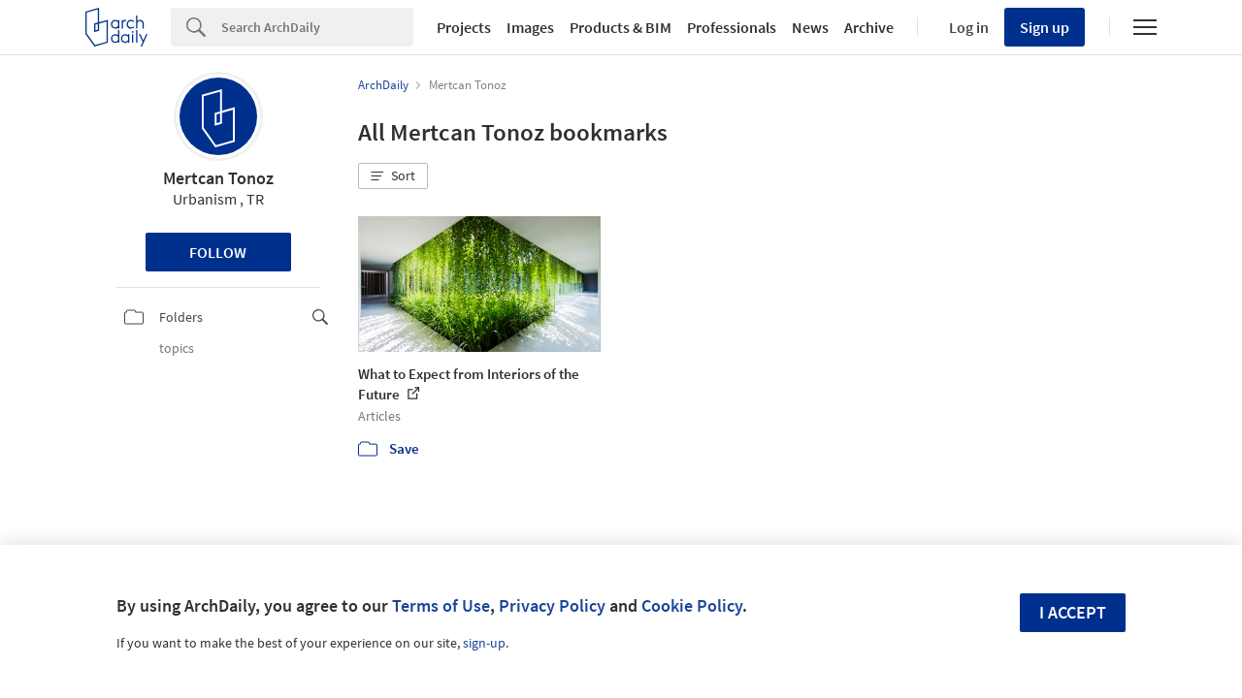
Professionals (731, 27)
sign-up (484, 642)
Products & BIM (620, 27)
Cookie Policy (691, 605)
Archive (869, 27)
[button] (393, 176)
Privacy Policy (552, 605)
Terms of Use (441, 605)
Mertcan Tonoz (218, 178)
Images (530, 27)
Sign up (1044, 27)
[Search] (317, 27)
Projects (464, 27)
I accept (1072, 612)
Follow (217, 252)
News (810, 27)
